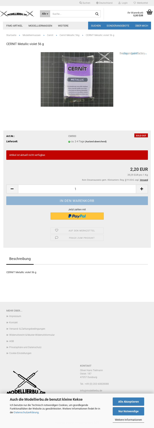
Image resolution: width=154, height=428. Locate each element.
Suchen (96, 25)
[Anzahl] (77, 189)
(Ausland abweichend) (96, 141)
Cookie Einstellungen (20, 353)
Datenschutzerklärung (26, 412)
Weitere (63, 25)
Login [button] (123, 3)
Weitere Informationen (128, 419)
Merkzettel (141, 3)
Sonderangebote (118, 25)
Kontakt (13, 322)
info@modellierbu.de (91, 390)
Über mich (141, 25)
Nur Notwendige (128, 411)
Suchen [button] (84, 3)
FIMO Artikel (14, 25)
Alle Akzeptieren (128, 401)
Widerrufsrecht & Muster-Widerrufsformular (32, 335)
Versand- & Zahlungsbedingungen (27, 328)
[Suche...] (45, 13)
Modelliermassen (40, 25)
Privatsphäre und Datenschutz (25, 347)
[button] (104, 3)
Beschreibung (20, 259)
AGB (11, 341)
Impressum (15, 316)
